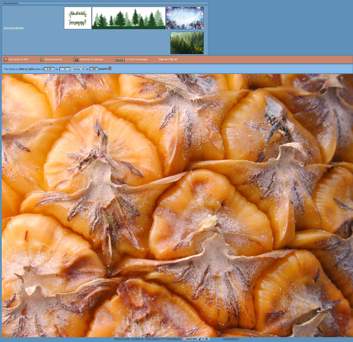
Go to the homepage (131, 59)
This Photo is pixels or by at (56, 69)
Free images (152, 338)
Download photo (51, 59)
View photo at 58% (16, 59)
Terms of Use (122, 338)
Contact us (137, 338)
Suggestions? (231, 338)
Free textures (173, 338)
